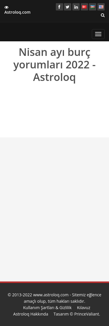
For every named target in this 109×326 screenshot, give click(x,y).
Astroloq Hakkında (30, 314)
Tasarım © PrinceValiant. (76, 314)
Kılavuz (83, 307)
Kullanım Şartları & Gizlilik (47, 307)
